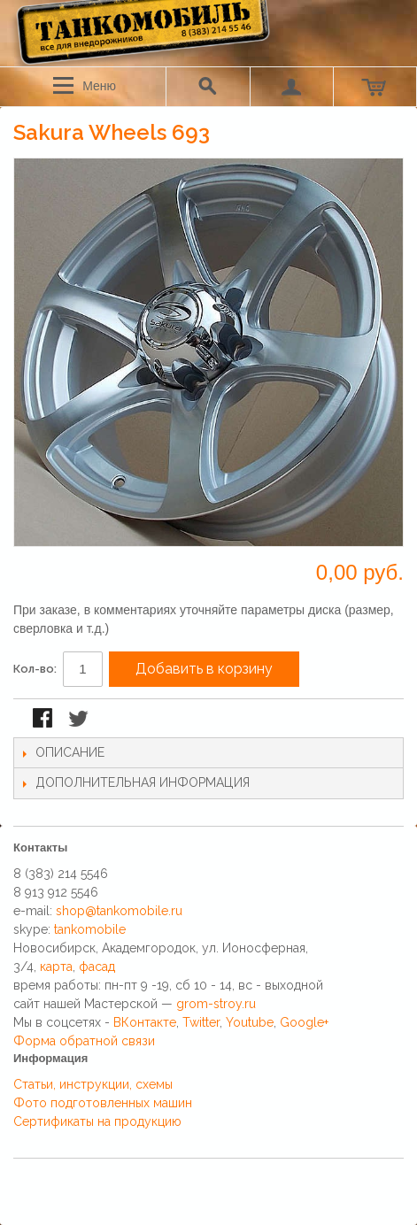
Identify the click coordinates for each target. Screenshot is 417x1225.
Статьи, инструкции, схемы (93, 1084)
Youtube (250, 1022)
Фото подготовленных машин (102, 1103)
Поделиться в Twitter (79, 719)
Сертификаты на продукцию (97, 1121)
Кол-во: (35, 668)
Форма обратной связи (84, 1041)
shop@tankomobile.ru (119, 911)
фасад (97, 966)
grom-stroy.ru (216, 1004)
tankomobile (90, 929)
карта (56, 966)
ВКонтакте (144, 1022)
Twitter (201, 1022)
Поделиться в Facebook (44, 719)
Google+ (304, 1022)
